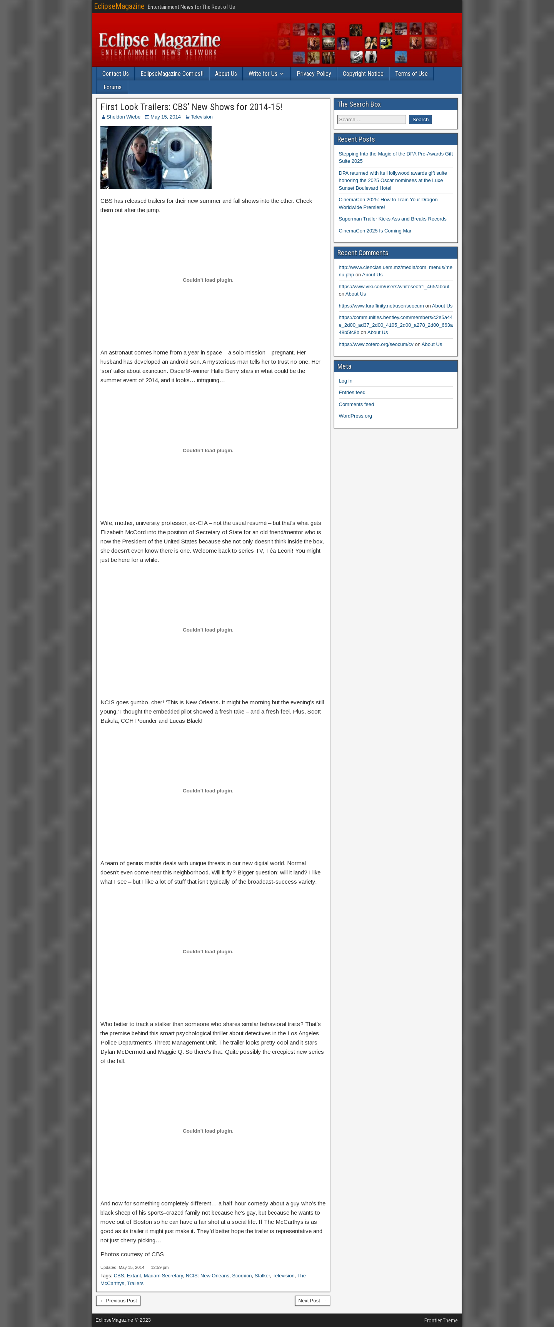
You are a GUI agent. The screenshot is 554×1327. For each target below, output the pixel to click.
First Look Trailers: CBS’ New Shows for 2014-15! (191, 107)
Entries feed (352, 392)
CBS (119, 1276)
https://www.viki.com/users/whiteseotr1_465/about (394, 286)
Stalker (262, 1276)
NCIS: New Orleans (207, 1276)
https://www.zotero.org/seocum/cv (376, 344)
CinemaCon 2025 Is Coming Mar (375, 231)
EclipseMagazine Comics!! (172, 73)
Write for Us (263, 73)
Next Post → (313, 1301)
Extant (134, 1276)
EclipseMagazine (119, 6)
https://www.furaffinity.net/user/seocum (381, 306)
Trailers (135, 1283)
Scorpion (242, 1276)
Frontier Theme (441, 1320)
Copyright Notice (363, 73)
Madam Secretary (163, 1276)
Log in (345, 381)
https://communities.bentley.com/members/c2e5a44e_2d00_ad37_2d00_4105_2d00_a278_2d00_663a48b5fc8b (396, 324)
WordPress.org (355, 416)
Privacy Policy (314, 73)
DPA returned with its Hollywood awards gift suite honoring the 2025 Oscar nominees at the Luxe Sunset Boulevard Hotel (393, 180)
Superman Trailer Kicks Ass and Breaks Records (393, 219)
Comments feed (356, 404)
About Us (226, 73)
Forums (112, 87)
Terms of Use (411, 73)
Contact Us (115, 73)
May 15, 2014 (165, 117)
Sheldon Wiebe (123, 117)
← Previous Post (118, 1301)
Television (202, 117)
